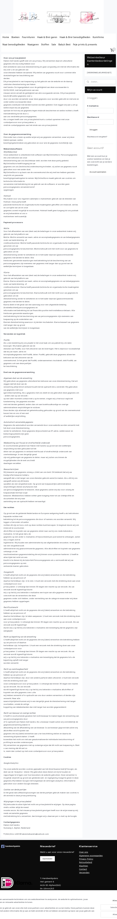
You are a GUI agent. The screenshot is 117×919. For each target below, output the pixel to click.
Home (5, 37)
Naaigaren (33, 44)
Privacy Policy (86, 858)
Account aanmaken (98, 172)
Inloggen (94, 129)
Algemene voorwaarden (91, 855)
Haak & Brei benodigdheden (75, 37)
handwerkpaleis (10, 846)
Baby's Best (64, 44)
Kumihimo (98, 37)
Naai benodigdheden (13, 44)
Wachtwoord (93, 117)
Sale (53, 44)
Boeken (15, 37)
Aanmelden (47, 858)
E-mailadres (93, 106)
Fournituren (28, 37)
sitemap (70, 913)
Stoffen (45, 44)
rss (77, 913)
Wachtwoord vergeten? (97, 136)
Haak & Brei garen (47, 37)
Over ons (83, 852)
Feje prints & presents (85, 44)
